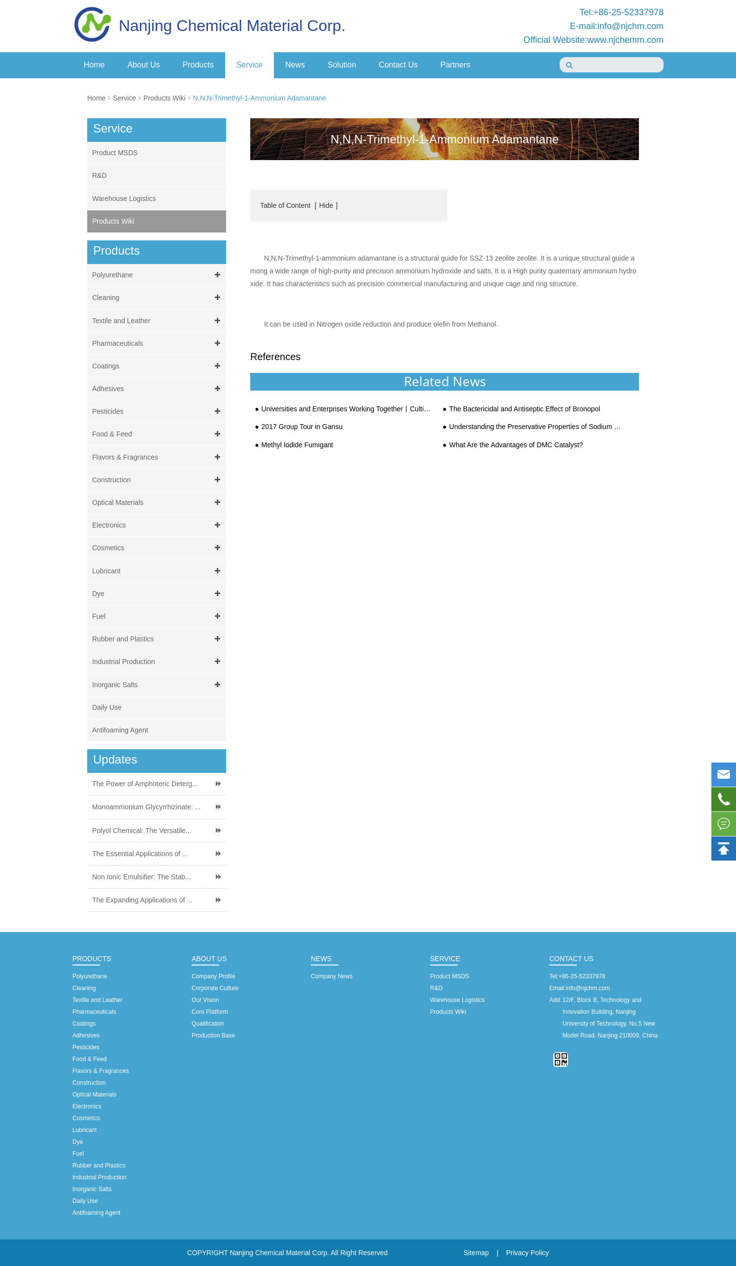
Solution (342, 65)
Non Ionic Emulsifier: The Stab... (141, 877)
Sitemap (476, 1253)
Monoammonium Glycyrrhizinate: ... (146, 807)
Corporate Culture (215, 988)
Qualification (208, 1023)
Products (198, 65)
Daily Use (107, 707)
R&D (99, 175)
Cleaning (158, 298)
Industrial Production (158, 662)
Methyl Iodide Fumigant (298, 445)
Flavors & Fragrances (158, 457)
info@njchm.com (588, 988)
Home (94, 65)
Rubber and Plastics (158, 639)
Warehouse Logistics (124, 198)
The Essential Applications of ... (140, 854)
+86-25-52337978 (582, 976)
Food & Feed (158, 434)
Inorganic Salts (158, 685)
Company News (332, 976)
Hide (326, 205)
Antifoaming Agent (120, 730)
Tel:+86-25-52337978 (621, 12)
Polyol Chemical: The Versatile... (141, 830)
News (295, 65)
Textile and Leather (158, 321)
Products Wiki (164, 98)
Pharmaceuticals (158, 343)
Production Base (213, 1035)
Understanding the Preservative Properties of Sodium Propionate (535, 427)
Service (249, 65)
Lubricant (158, 571)
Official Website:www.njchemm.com (594, 40)
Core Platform (210, 1011)
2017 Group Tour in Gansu (302, 427)
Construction (158, 480)
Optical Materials (158, 503)
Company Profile (213, 976)
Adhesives (158, 389)
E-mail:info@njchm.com (617, 26)
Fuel (158, 616)
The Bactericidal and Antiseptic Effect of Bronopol (524, 409)
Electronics (158, 525)
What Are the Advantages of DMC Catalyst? (516, 445)
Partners (455, 65)
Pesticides (158, 411)
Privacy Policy (527, 1253)
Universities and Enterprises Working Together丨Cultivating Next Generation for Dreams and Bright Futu (348, 409)
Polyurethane (158, 275)
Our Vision (205, 1000)
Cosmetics (158, 548)
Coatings (158, 366)
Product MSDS (115, 153)
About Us (144, 65)
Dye (158, 594)
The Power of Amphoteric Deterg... (145, 784)
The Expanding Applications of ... (142, 900)
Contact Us (398, 65)
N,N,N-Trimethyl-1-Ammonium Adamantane (259, 98)
